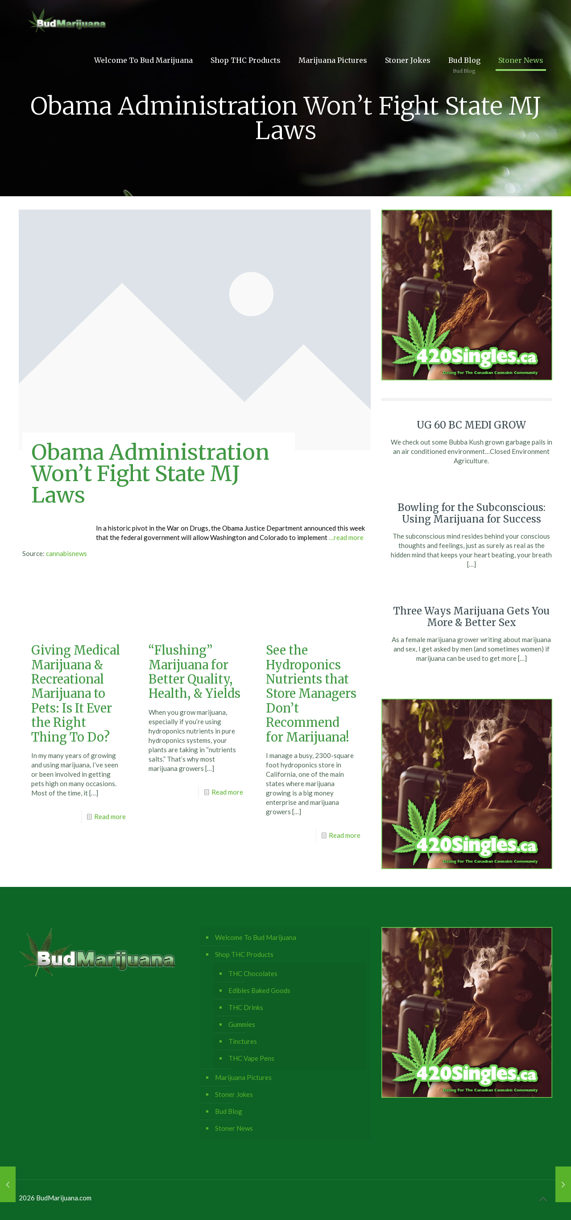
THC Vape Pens (251, 1058)
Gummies (241, 1024)
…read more (346, 537)
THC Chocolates (252, 973)
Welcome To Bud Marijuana (255, 937)
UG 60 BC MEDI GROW (471, 425)
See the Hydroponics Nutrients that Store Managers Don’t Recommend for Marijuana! (311, 693)
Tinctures (242, 1041)
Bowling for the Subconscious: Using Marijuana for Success (471, 513)
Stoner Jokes (234, 1094)
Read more (110, 816)
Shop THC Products (244, 954)
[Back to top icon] (543, 1198)
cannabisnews (66, 553)
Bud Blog (228, 1111)
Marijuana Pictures (243, 1077)
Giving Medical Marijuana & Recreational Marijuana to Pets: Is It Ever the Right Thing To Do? (75, 693)
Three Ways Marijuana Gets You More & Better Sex (471, 617)
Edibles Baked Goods (259, 990)
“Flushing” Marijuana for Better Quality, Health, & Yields (194, 672)
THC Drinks (245, 1007)
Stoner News (234, 1128)
